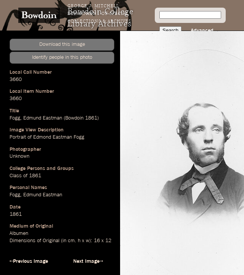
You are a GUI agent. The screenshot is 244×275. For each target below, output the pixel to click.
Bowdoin (74, 118)
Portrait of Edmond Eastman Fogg (47, 137)
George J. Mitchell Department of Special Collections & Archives (99, 13)
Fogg (15, 118)
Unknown (19, 156)
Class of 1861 (25, 175)
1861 (91, 118)
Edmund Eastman (42, 118)
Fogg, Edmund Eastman (36, 194)
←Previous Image (29, 261)
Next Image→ (88, 261)
